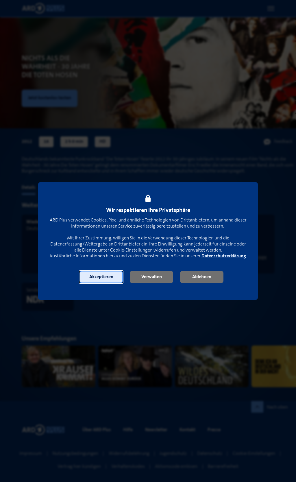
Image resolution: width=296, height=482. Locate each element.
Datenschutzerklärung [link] (223, 256)
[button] (101, 277)
